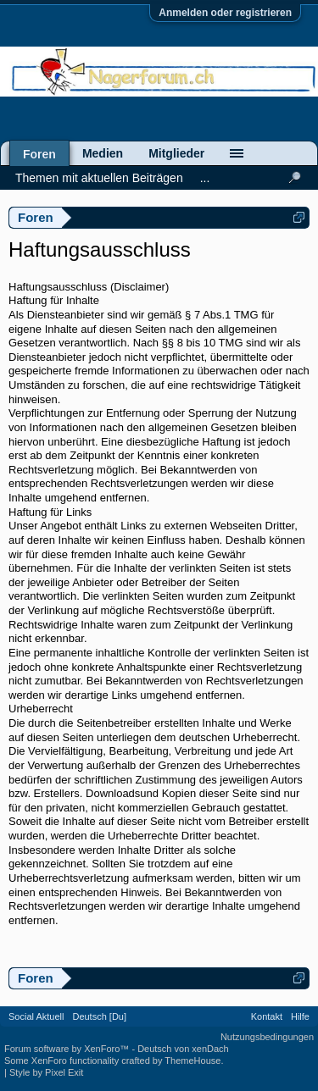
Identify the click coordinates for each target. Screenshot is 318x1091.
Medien (102, 153)
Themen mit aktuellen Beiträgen (99, 178)
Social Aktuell (36, 1016)
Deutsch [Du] (99, 1016)
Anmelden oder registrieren (225, 13)
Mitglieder (176, 153)
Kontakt (266, 1016)
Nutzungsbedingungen (267, 1037)
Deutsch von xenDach (183, 1049)
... (205, 178)
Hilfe (300, 1016)
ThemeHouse (192, 1060)
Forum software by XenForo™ (67, 1049)
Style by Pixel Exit (46, 1072)
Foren (39, 154)
